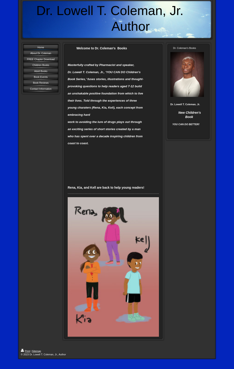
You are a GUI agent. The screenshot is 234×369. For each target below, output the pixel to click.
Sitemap (36, 351)
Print (25, 351)
